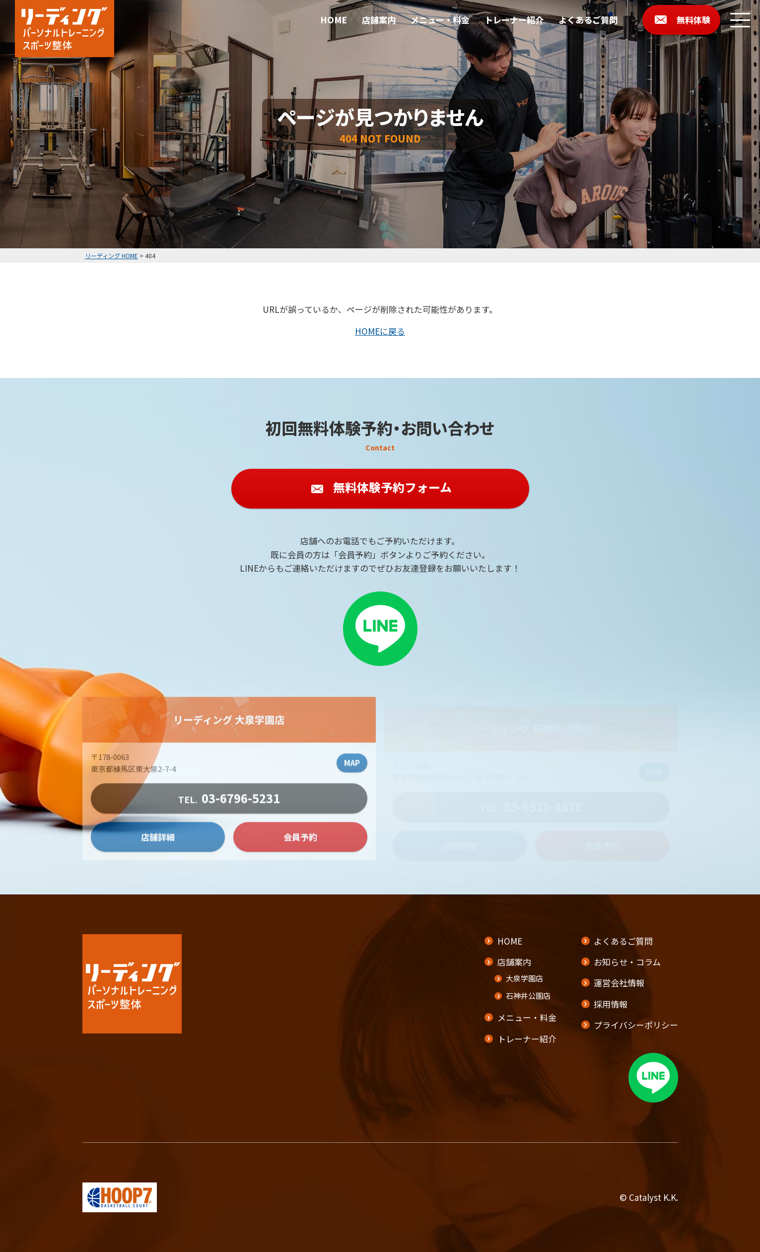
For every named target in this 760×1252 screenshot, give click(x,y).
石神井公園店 (527, 995)
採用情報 (610, 1004)
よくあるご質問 (588, 19)
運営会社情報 (619, 982)
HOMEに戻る (380, 331)
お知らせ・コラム (627, 962)
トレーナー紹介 (514, 19)
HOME (333, 19)
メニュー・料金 (440, 19)
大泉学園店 (524, 978)
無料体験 (693, 19)
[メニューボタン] (740, 20)
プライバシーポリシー (636, 1025)
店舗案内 (379, 19)
